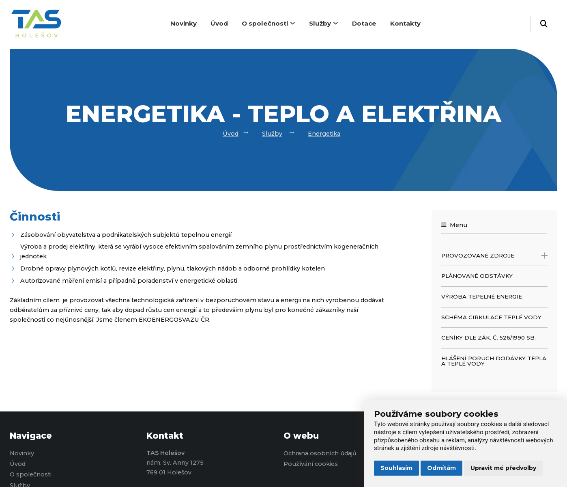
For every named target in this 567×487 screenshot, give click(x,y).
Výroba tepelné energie (481, 296)
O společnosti (268, 23)
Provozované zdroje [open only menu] (494, 255)
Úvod (219, 23)
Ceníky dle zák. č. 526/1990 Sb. (488, 337)
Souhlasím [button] (396, 468)
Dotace (364, 23)
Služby (323, 23)
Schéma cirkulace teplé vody (491, 317)
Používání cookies (311, 464)
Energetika (324, 133)
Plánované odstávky (477, 276)
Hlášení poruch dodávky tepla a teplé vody (493, 361)
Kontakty (405, 23)
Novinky (183, 23)
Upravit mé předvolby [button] (503, 468)
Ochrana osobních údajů (320, 453)
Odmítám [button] (441, 468)
